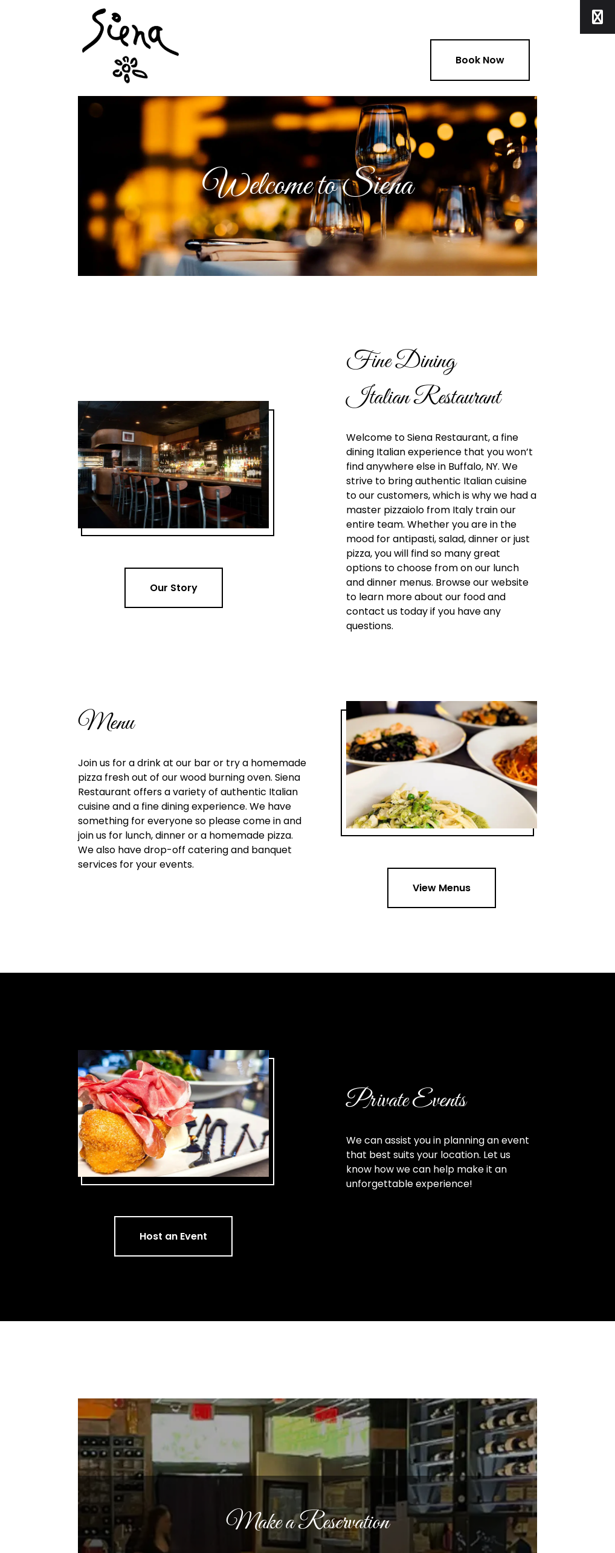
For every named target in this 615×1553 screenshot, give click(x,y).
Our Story (174, 588)
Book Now (480, 60)
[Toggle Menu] (597, 17)
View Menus (442, 888)
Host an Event (173, 1236)
